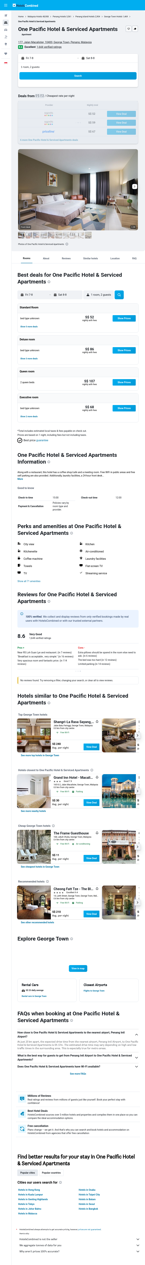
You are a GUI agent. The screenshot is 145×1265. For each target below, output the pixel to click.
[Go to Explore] (5, 44)
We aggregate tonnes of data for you (80, 1245)
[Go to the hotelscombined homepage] (25, 5)
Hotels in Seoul (87, 1204)
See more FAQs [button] (78, 1073)
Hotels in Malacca (28, 1213)
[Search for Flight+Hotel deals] (5, 37)
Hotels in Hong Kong (30, 1189)
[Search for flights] (5, 15)
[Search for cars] (5, 29)
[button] (5, 5)
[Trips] (5, 53)
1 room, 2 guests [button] (31, 67)
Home (21, 16)
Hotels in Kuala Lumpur (31, 1194)
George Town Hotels (114, 16)
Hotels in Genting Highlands (33, 1199)
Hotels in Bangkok (88, 1208)
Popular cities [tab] (28, 1172)
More (21, 479)
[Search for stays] (5, 22)
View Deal (92, 747)
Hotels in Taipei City (89, 1194)
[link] (40, 755)
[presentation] (67, 244)
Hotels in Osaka (87, 1189)
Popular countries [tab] (52, 1172)
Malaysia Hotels (35, 16)
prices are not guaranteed (90, 1229)
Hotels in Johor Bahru (30, 1208)
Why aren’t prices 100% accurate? (80, 1251)
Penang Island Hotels (85, 16)
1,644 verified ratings (49, 47)
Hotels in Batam (87, 1199)
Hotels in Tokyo (27, 1204)
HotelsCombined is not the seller (80, 1239)
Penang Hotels (60, 16)
